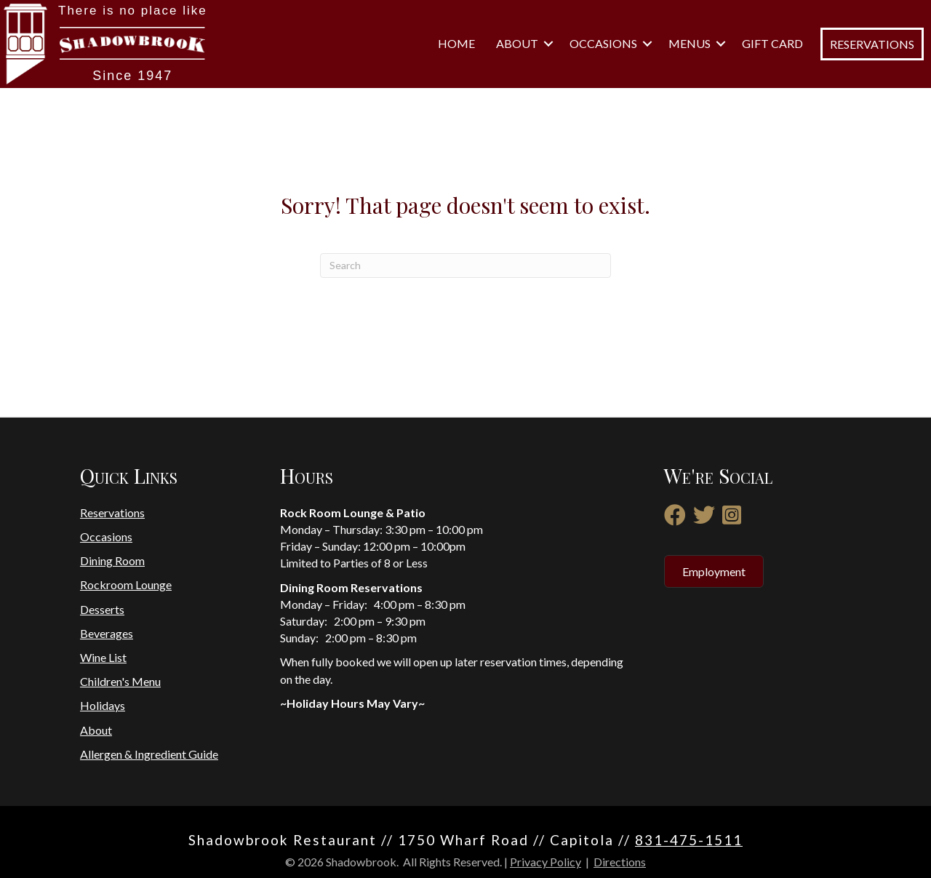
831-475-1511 (689, 839)
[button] (548, 44)
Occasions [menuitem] (603, 43)
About (96, 730)
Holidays (102, 705)
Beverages (106, 633)
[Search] (465, 265)
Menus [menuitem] (689, 43)
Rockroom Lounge (126, 584)
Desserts (102, 609)
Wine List (103, 657)
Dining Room (112, 560)
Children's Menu (120, 681)
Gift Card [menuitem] (772, 43)
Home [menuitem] (456, 43)
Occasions (106, 536)
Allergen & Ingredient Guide (149, 754)
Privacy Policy (545, 862)
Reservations (112, 512)
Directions (620, 862)
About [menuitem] (517, 43)
